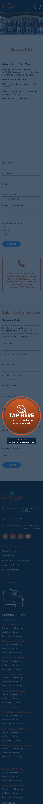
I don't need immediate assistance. (21, 426)
